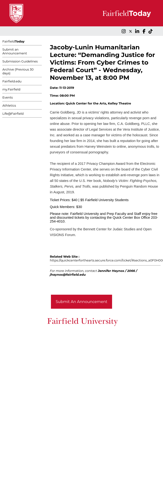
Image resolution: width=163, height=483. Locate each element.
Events (7, 97)
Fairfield (13, 41)
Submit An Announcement (81, 301)
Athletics (9, 105)
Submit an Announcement (14, 51)
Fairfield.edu (12, 81)
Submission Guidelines (20, 61)
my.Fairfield (11, 89)
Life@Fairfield (13, 113)
